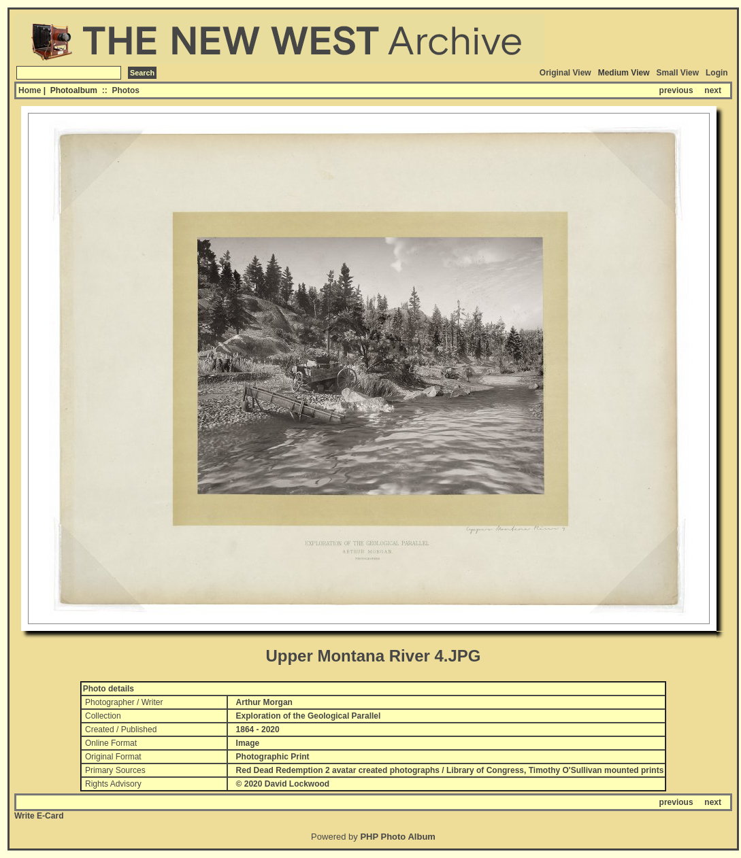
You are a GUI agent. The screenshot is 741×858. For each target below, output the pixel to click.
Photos (125, 90)
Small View (678, 73)
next (712, 90)
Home (29, 90)
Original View (565, 73)
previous (676, 90)
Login (717, 73)
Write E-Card (38, 816)
